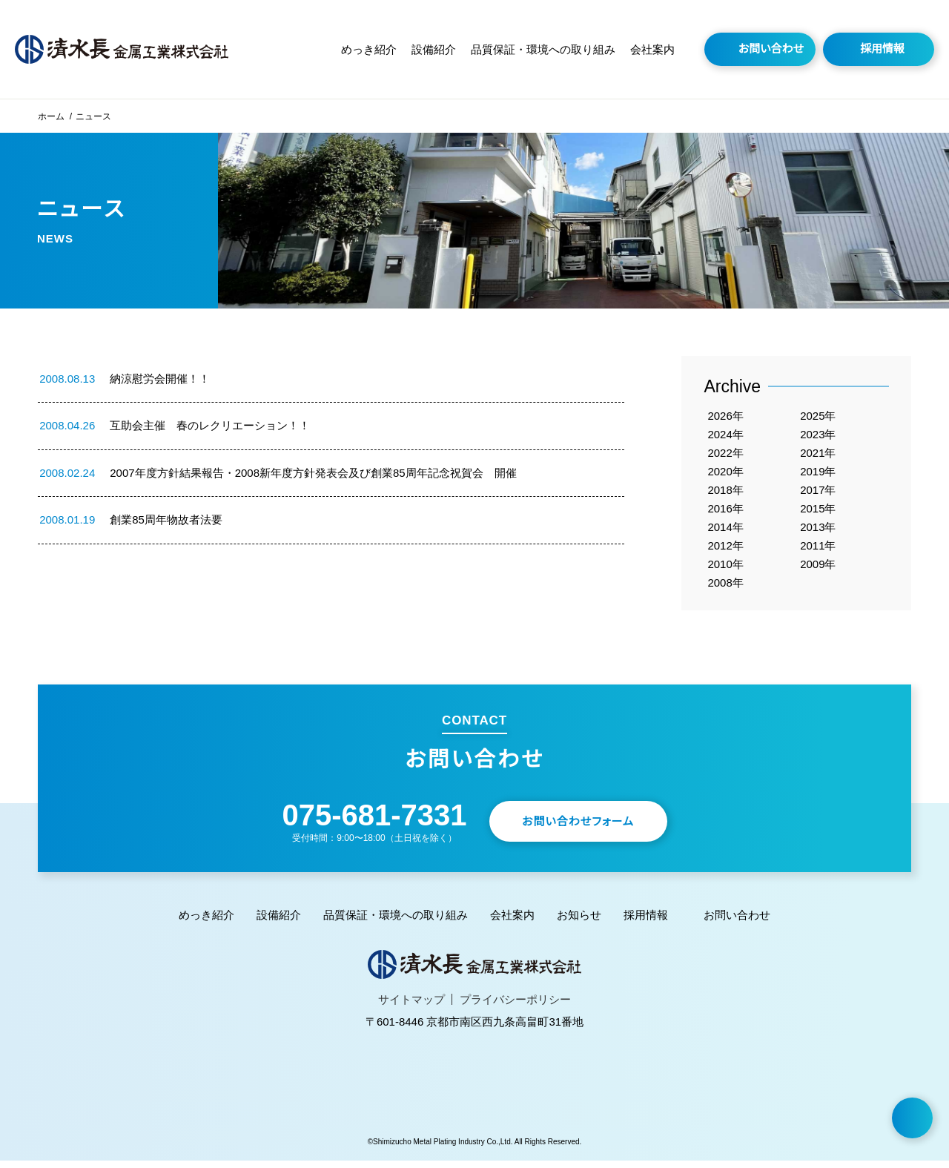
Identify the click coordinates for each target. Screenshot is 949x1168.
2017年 (818, 493)
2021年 (818, 454)
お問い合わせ (771, 48)
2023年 (818, 435)
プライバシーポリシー (511, 1006)
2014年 (726, 531)
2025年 (818, 415)
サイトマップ (416, 1006)
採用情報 (882, 48)
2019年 (818, 473)
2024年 (726, 435)
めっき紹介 (379, 49)
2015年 (818, 512)
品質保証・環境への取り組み (547, 49)
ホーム (50, 116)
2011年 (818, 550)
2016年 (726, 512)
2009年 (818, 570)
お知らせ (574, 922)
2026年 (726, 415)
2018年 (726, 493)
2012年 (726, 550)
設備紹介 (442, 49)
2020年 (726, 473)
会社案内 (652, 49)
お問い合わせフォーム (588, 829)
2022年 (726, 454)
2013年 (818, 531)
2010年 (726, 570)
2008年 (726, 589)
